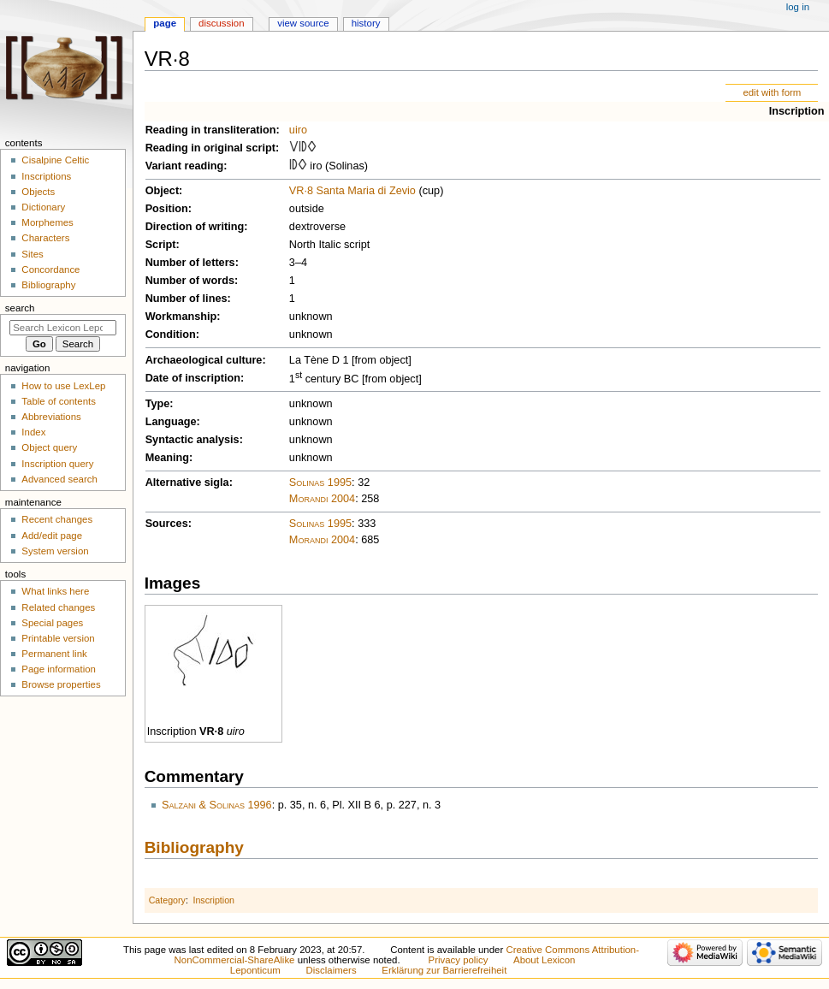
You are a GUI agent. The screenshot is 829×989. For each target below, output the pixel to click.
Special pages (52, 623)
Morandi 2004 (322, 499)
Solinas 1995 (320, 483)
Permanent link (53, 653)
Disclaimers (331, 970)
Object (162, 191)
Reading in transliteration (210, 130)
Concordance (50, 269)
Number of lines (186, 299)
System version (54, 551)
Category (167, 900)
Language (171, 422)
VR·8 (211, 731)
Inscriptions (46, 176)
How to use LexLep (63, 386)
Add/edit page (51, 535)
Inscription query (57, 464)
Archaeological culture (204, 360)
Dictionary (43, 207)
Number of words (189, 281)
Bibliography (194, 847)
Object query (49, 447)
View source (303, 23)
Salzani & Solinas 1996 (217, 805)
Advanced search (59, 479)
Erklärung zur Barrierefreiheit (444, 970)
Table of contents (58, 401)
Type (157, 404)
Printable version (57, 638)
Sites (32, 254)
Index (33, 432)
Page (164, 23)
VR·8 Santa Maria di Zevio (352, 191)
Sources (166, 524)
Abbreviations (50, 417)
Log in (797, 7)
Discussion (221, 23)
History (366, 23)
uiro (298, 130)
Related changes (58, 607)
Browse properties (60, 684)
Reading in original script (210, 148)
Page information (58, 669)
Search (20, 308)
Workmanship (181, 317)
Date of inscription (192, 378)
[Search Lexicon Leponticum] (62, 327)
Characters (45, 238)
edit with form (772, 92)
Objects (38, 192)
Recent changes (56, 519)
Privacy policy (459, 960)
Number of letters (190, 263)
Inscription (797, 111)
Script (160, 245)
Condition (170, 335)
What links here (55, 591)
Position (166, 209)
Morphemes (47, 222)
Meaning (167, 458)
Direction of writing (195, 227)
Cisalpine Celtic (55, 160)
